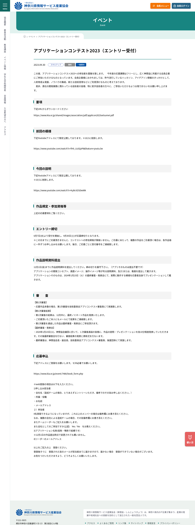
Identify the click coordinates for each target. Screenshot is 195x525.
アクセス (5, 130)
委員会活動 (5, 34)
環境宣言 (151, 523)
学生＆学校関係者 (5, 82)
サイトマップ (137, 523)
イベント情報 (5, 63)
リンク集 (122, 523)
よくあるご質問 (107, 523)
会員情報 (5, 99)
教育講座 (5, 48)
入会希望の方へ (5, 115)
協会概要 (5, 21)
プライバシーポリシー (170, 523)
